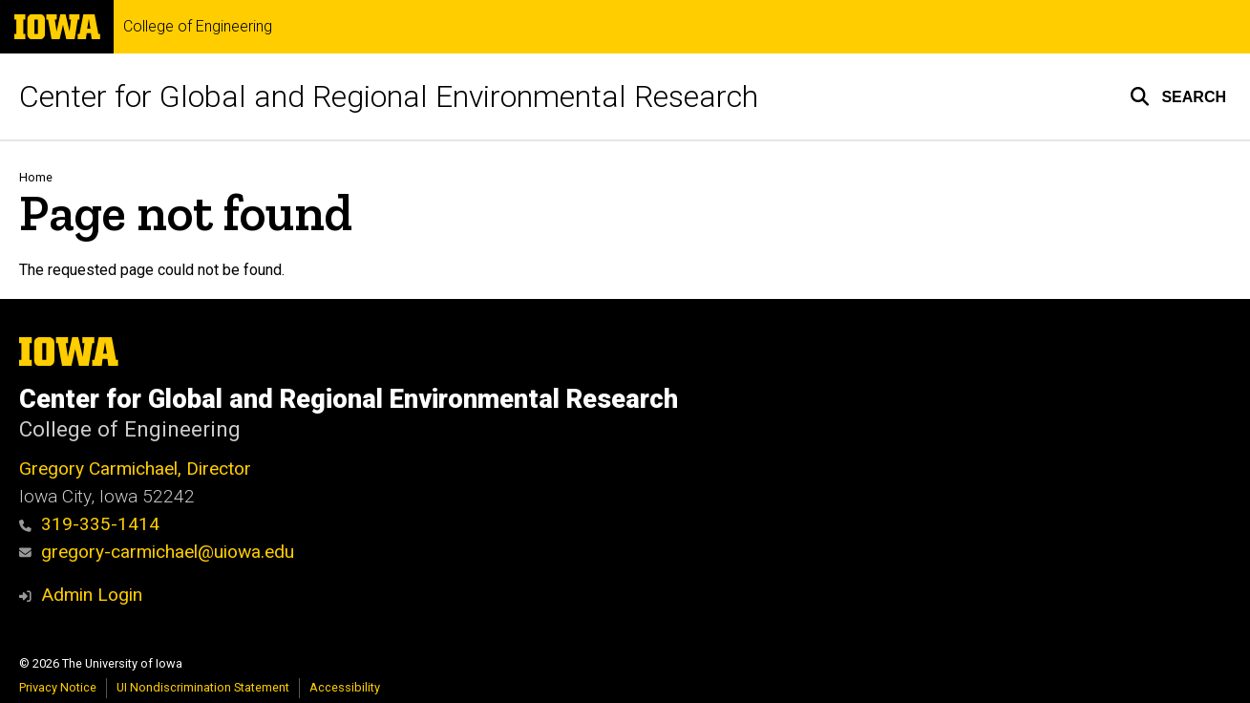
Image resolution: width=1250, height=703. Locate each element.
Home (36, 177)
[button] (1178, 96)
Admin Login (91, 595)
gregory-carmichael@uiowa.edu (156, 552)
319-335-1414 (89, 524)
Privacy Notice (57, 687)
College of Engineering (197, 26)
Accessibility (344, 687)
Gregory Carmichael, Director (135, 468)
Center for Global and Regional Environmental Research (388, 96)
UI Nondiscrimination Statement (203, 687)
